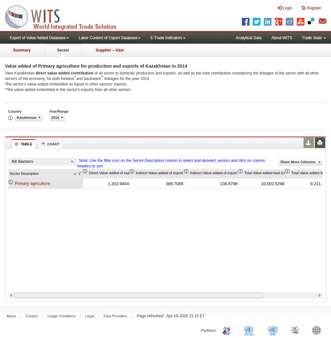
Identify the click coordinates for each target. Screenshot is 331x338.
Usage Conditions (62, 316)
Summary (22, 50)
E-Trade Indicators (167, 38)
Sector (63, 50)
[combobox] (42, 161)
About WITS (281, 38)
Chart (50, 144)
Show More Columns (300, 162)
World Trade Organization (295, 329)
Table (22, 144)
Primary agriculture (32, 183)
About (11, 316)
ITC (227, 329)
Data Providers (115, 316)
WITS (64, 16)
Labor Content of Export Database (110, 38)
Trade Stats (314, 38)
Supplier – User (110, 50)
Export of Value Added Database (39, 38)
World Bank (318, 329)
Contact (32, 316)
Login (285, 8)
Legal (89, 316)
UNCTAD (250, 329)
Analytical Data (249, 38)
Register (311, 8)
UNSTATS (272, 329)
